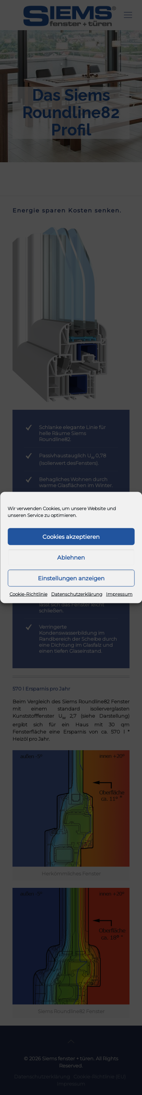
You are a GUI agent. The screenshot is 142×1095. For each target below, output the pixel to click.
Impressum (119, 594)
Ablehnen (71, 557)
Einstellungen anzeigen (71, 577)
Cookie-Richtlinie (28, 594)
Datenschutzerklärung (76, 594)
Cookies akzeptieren (71, 536)
